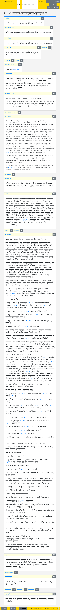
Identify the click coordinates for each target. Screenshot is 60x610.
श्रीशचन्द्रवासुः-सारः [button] (9, 93)
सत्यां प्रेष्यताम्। (16, 69)
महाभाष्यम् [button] (8, 555)
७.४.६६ (22, 420)
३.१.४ (28, 371)
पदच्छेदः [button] (7, 18)
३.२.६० (56, 2)
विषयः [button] (17, 60)
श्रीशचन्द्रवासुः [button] (8, 116)
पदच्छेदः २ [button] (8, 47)
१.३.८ (31, 303)
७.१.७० (8, 152)
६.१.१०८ (29, 320)
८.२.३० (51, 361)
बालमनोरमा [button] (8, 590)
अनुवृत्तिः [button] (7, 60)
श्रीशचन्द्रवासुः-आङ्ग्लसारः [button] (11, 112)
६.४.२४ (46, 150)
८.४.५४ (24, 433)
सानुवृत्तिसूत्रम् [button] (8, 38)
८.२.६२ (21, 159)
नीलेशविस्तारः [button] (8, 234)
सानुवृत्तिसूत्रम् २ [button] (9, 27)
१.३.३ (15, 305)
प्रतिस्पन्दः (13, 608)
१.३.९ (45, 305)
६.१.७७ (25, 326)
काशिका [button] (7, 194)
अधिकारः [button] (44, 47)
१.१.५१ (8, 423)
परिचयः (4, 608)
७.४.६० (27, 417)
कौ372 (50, 7)
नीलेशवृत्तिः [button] (8, 178)
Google (41, 2)
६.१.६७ (27, 311)
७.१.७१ (47, 157)
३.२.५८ (49, 2)
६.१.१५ (37, 314)
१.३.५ (23, 393)
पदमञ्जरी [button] (16, 230)
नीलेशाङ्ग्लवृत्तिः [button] (8, 73)
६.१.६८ (12, 159)
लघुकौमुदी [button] (8, 594)
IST (56, 608)
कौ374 (56, 7)
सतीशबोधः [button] (8, 174)
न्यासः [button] (7, 230)
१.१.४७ (8, 462)
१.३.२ (45, 393)
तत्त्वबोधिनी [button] (31, 590)
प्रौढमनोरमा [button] (20, 590)
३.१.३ (32, 378)
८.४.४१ (22, 501)
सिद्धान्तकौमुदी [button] (9, 577)
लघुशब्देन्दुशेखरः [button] (9, 572)
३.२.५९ (41, 399)
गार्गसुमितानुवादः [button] (9, 65)
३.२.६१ (25, 220)
